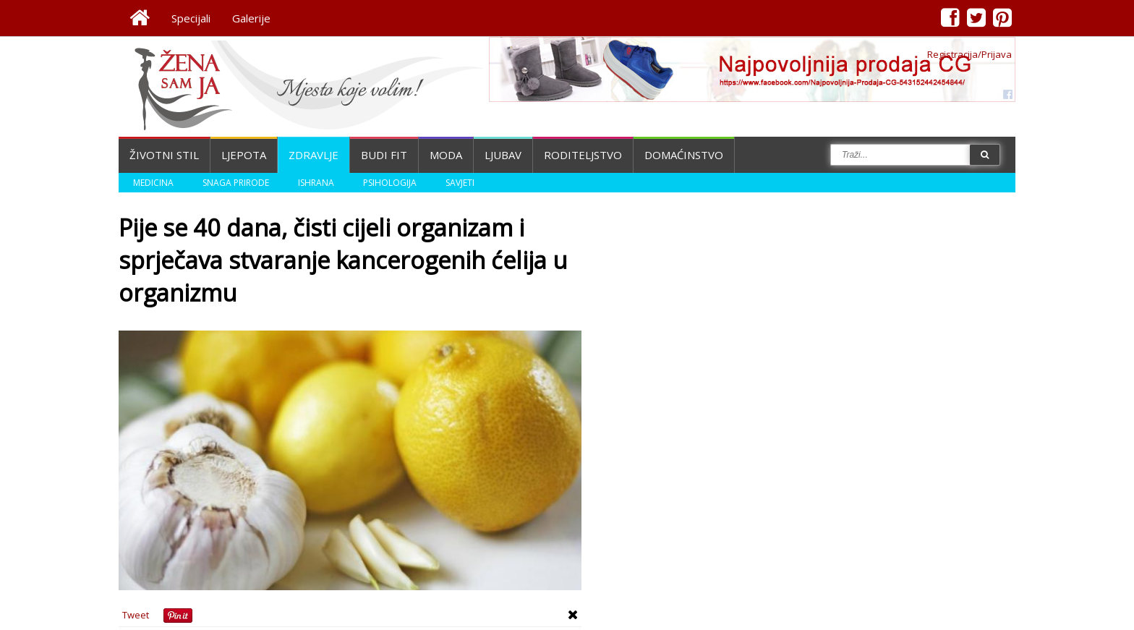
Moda (446, 155)
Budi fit (384, 155)
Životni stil (164, 155)
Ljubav (503, 155)
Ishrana (316, 182)
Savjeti (460, 182)
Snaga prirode (235, 182)
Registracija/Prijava (969, 54)
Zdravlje (313, 155)
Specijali (190, 18)
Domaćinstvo (683, 155)
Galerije (251, 18)
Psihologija (390, 182)
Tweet (135, 614)
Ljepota (243, 155)
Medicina (153, 182)
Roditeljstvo (583, 155)
